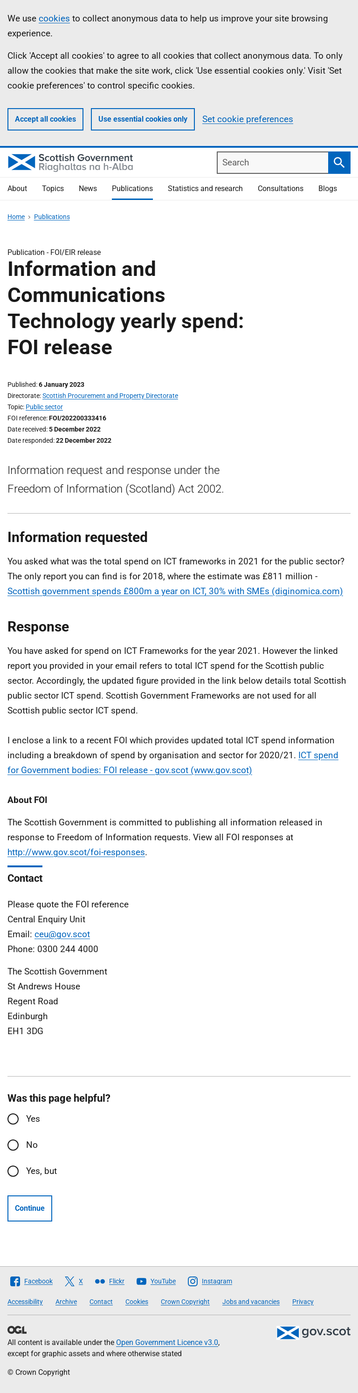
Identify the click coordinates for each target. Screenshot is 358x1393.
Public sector (44, 407)
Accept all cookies (45, 119)
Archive (66, 1301)
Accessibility (25, 1301)
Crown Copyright (185, 1301)
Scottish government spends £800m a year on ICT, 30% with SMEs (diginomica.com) (175, 591)
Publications (132, 188)
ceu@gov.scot (62, 934)
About (17, 188)
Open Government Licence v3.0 (167, 1342)
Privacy (303, 1301)
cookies (54, 18)
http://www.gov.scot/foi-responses (76, 852)
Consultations (280, 188)
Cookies (136, 1301)
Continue (30, 1208)
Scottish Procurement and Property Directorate (110, 395)
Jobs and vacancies (251, 1301)
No (32, 1144)
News (88, 188)
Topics (53, 188)
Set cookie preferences (247, 119)
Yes (33, 1118)
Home (16, 216)
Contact (101, 1301)
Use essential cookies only (142, 119)
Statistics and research (205, 188)
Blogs (327, 188)
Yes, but (41, 1171)
